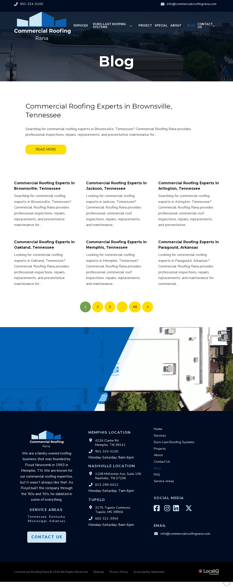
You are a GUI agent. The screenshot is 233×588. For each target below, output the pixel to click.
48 (135, 306)
